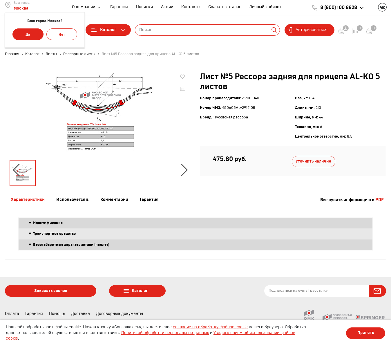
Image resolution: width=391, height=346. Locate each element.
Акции (167, 7)
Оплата (12, 314)
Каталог (108, 30)
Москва (21, 8)
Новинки (144, 7)
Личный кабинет (265, 7)
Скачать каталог (224, 7)
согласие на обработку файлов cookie (210, 327)
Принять (365, 333)
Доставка (80, 314)
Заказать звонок (50, 291)
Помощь (57, 314)
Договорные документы (119, 314)
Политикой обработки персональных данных (165, 333)
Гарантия (119, 7)
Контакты (190, 7)
